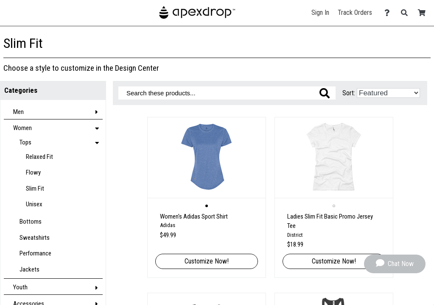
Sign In (320, 12)
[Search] (406, 12)
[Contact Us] (389, 12)
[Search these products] (227, 93)
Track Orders (355, 12)
